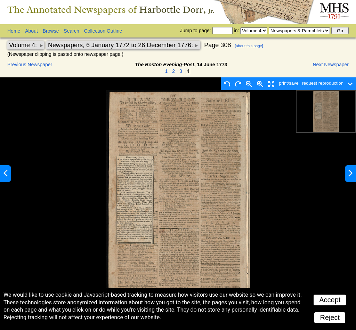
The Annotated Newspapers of (110, 9)
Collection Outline (103, 31)
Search (71, 31)
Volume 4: (24, 45)
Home (13, 31)
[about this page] (249, 46)
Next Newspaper (331, 64)
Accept (329, 300)
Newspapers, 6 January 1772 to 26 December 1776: (121, 45)
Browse (51, 31)
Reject (330, 317)
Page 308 (217, 45)
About (31, 31)
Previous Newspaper (29, 64)
